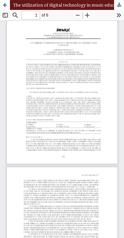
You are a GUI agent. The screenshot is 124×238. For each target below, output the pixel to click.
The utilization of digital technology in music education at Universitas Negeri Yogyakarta (68, 5)
